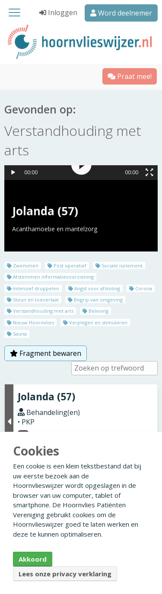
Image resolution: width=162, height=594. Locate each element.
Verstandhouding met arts (40, 311)
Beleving (95, 311)
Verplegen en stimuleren (95, 322)
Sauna (17, 333)
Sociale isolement (119, 265)
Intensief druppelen (33, 288)
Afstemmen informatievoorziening (50, 276)
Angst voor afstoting (94, 288)
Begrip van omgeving (95, 299)
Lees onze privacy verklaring (65, 573)
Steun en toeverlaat (33, 299)
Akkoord (33, 559)
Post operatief (67, 265)
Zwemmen (22, 265)
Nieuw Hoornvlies (30, 322)
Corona (140, 288)
